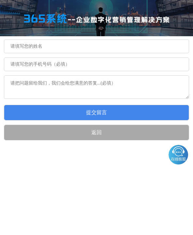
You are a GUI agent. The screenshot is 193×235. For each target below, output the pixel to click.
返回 (96, 132)
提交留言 (96, 112)
